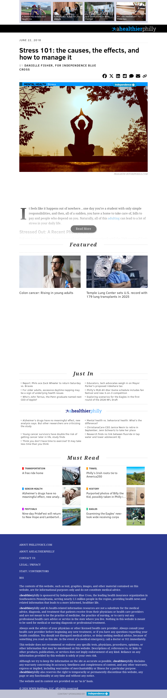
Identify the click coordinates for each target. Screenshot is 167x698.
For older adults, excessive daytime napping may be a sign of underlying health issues (50, 391)
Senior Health (33, 488)
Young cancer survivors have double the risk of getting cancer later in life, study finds (49, 435)
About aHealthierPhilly (37, 551)
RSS (21, 577)
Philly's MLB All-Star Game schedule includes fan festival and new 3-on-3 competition (114, 391)
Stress (52, 84)
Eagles (93, 509)
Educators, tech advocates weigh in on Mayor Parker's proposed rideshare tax (112, 384)
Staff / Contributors (34, 571)
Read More (83, 229)
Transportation (35, 468)
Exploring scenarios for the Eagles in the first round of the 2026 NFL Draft (112, 398)
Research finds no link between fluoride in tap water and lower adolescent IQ (112, 435)
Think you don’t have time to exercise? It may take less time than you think (51, 442)
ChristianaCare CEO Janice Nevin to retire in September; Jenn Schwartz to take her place (111, 428)
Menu (161, 28)
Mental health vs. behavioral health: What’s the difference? (113, 422)
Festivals (31, 509)
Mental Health (35, 84)
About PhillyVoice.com (35, 544)
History (94, 488)
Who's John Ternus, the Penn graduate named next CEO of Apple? (51, 398)
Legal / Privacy (30, 564)
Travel (93, 468)
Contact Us (27, 558)
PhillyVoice (9, 28)
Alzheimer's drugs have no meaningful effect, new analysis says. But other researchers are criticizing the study (50, 423)
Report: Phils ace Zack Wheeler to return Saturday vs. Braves (51, 384)
